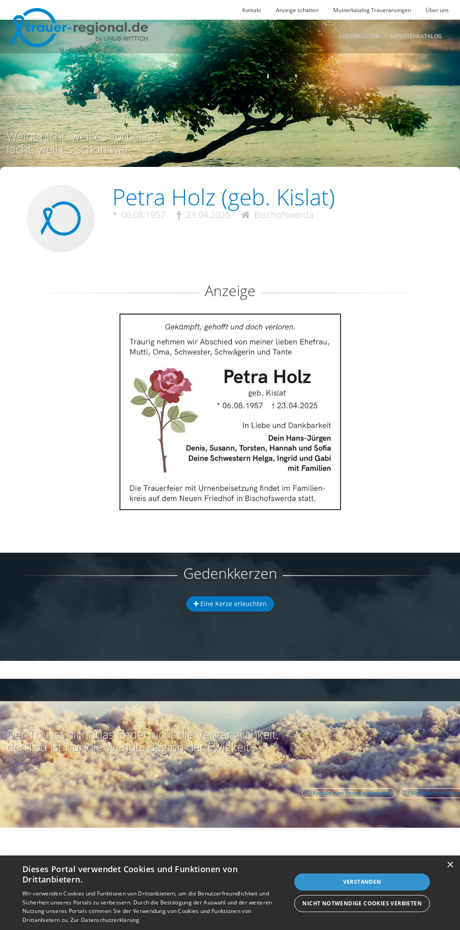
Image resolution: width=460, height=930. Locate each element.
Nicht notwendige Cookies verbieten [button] (362, 903)
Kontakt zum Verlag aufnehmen (348, 793)
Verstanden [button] (362, 882)
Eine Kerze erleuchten (230, 603)
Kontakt (251, 10)
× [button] (450, 865)
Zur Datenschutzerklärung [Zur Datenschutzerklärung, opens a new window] (105, 920)
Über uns (437, 10)
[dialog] (230, 893)
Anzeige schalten (297, 10)
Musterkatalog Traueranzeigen (372, 10)
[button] (230, 346)
